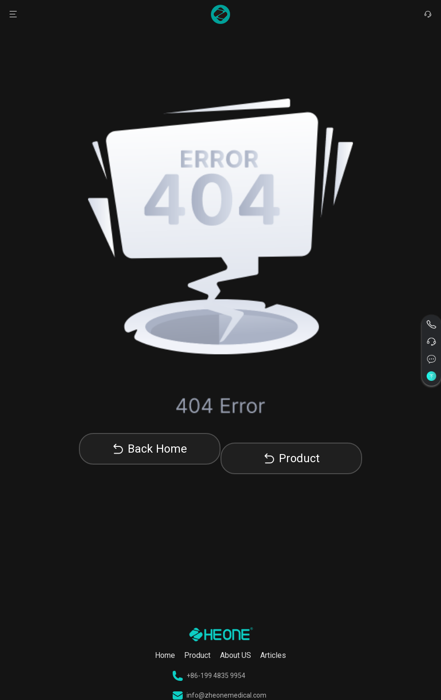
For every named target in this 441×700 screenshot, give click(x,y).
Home (165, 655)
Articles (273, 655)
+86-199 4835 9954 (209, 676)
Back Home (157, 449)
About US (235, 655)
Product (299, 458)
